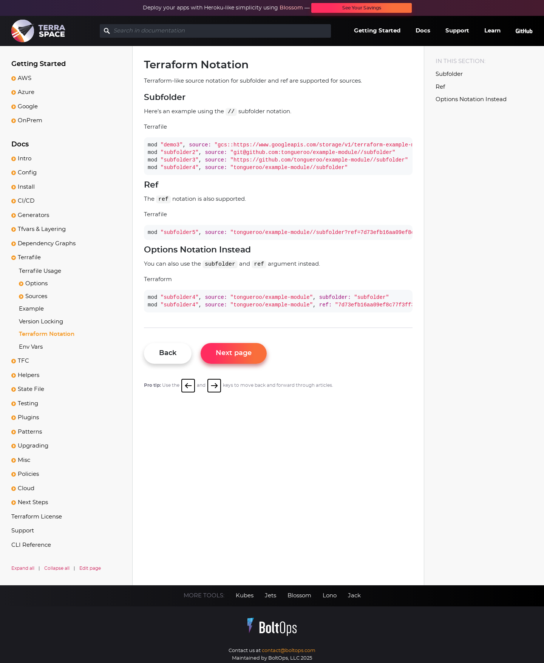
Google (28, 106)
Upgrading (33, 445)
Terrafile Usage (40, 271)
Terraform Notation (46, 334)
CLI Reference (31, 545)
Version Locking (41, 321)
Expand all (22, 568)
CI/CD (26, 200)
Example (31, 308)
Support (457, 31)
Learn (492, 31)
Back (169, 353)
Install (26, 186)
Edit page (90, 568)
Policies (28, 474)
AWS (24, 78)
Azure (26, 92)
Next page (235, 353)
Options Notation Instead (471, 99)
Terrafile (29, 257)
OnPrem (30, 120)
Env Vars (31, 346)
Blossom (291, 8)
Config (27, 172)
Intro (24, 158)
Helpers (28, 375)
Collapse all (57, 568)
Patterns (30, 431)
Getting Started (377, 31)
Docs (423, 31)
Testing (28, 403)
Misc (24, 460)
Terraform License (36, 516)
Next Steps (33, 502)
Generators (33, 215)
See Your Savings (361, 8)
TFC (23, 360)
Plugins (28, 417)
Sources (36, 296)
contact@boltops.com (288, 648)
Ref (440, 87)
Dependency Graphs (47, 243)
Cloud (26, 488)
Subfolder (449, 74)
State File (31, 389)
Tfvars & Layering (42, 229)
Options (36, 283)
